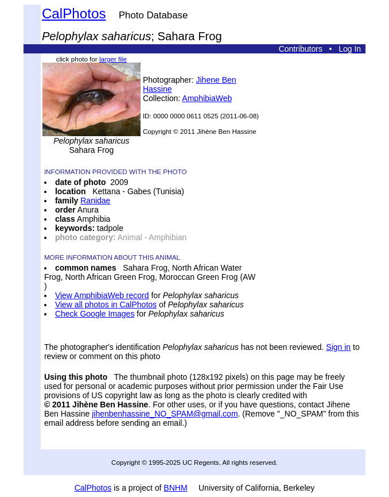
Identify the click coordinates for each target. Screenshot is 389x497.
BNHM (175, 487)
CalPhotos (74, 13)
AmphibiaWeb (207, 98)
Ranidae (95, 200)
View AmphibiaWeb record (102, 295)
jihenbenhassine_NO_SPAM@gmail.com (165, 413)
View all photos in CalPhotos (106, 304)
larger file (113, 59)
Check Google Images (95, 313)
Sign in (338, 347)
